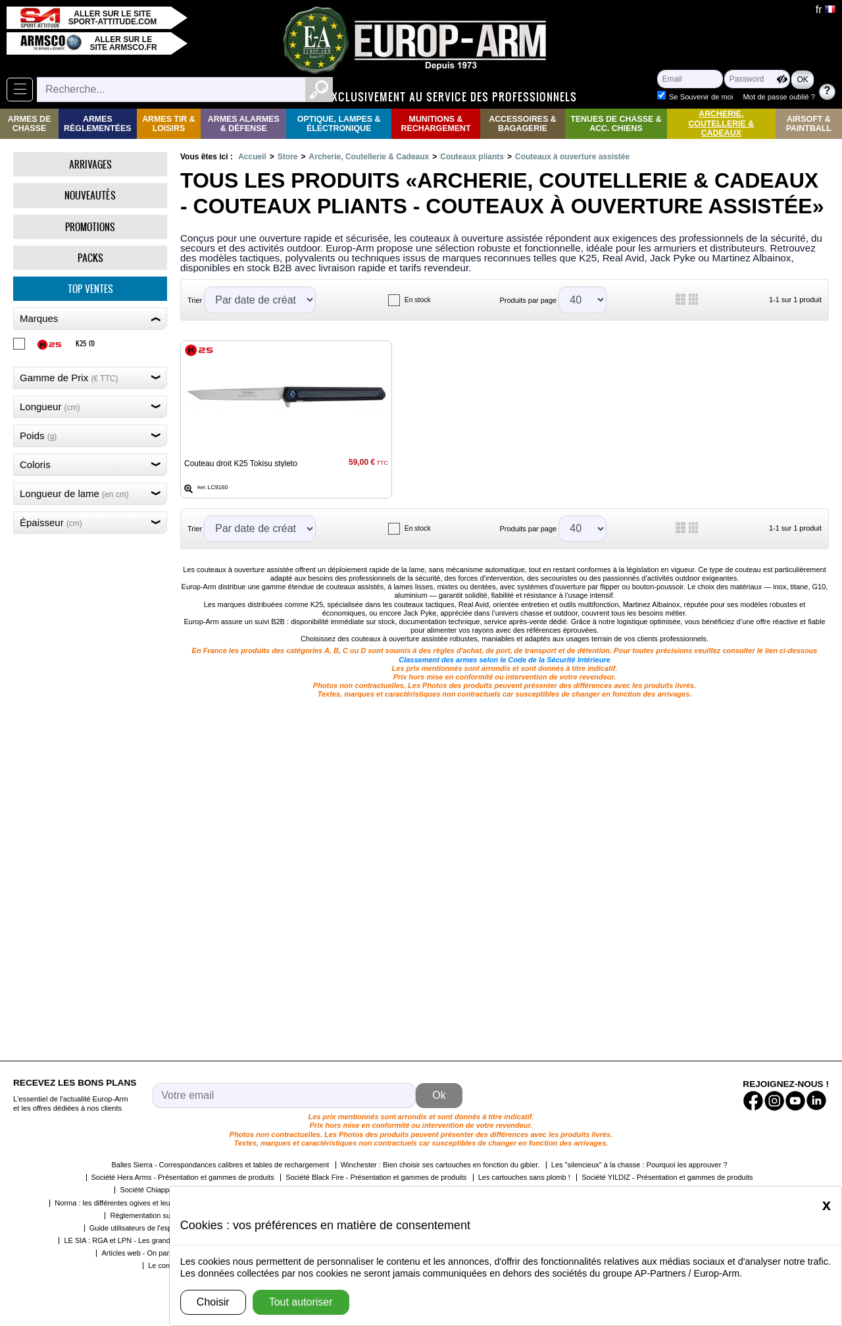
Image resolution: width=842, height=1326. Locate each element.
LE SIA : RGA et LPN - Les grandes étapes (132, 1240)
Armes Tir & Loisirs (168, 124)
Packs (90, 258)
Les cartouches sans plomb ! (524, 1177)
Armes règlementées (98, 124)
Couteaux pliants (472, 156)
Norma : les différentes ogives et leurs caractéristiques (142, 1203)
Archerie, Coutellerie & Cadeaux (721, 123)
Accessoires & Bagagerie (523, 124)
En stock (418, 300)
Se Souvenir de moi (702, 84)
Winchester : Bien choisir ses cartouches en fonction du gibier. (440, 1164)
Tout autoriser (301, 1302)
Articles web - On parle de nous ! (154, 1253)
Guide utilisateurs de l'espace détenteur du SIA (165, 1228)
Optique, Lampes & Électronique (339, 124)
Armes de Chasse (29, 124)
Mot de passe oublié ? (705, 97)
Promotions (90, 227)
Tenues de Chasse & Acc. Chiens (615, 124)
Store (288, 156)
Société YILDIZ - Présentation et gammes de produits (667, 1177)
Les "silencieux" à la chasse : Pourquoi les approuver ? (639, 1164)
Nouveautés (90, 195)
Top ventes (90, 289)
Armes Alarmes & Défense (244, 124)
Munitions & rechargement (436, 124)
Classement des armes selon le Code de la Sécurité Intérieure (504, 660)
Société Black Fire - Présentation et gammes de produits (375, 1177)
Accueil (252, 156)
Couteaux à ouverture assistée (572, 156)
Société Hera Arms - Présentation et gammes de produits (182, 1177)
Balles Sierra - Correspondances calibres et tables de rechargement (220, 1164)
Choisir (213, 1302)
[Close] (826, 1204)
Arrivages (90, 164)
